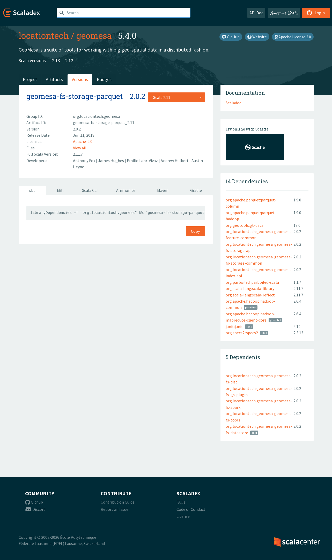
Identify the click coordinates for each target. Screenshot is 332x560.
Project (30, 79)
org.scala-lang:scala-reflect (250, 294)
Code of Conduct (190, 509)
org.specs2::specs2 (242, 332)
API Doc (256, 12)
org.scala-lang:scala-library (250, 288)
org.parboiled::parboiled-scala (252, 282)
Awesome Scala (284, 12)
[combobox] (176, 97)
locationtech (44, 35)
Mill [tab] (60, 190)
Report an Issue (114, 509)
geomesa (94, 35)
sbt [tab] (32, 190)
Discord (35, 509)
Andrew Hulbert (175, 160)
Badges (104, 79)
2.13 (56, 60)
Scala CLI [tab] (90, 190)
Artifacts (54, 79)
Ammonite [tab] (125, 190)
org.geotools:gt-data (244, 225)
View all (79, 147)
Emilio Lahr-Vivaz (143, 160)
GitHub (231, 36)
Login (316, 12)
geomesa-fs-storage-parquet (74, 96)
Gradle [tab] (196, 190)
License (183, 516)
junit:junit (234, 326)
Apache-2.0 (82, 141)
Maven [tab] (162, 190)
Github (34, 502)
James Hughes (111, 160)
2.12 (69, 60)
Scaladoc (233, 102)
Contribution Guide (118, 502)
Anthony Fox (84, 160)
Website (257, 36)
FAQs (180, 502)
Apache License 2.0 (293, 36)
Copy (195, 231)
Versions (80, 79)
